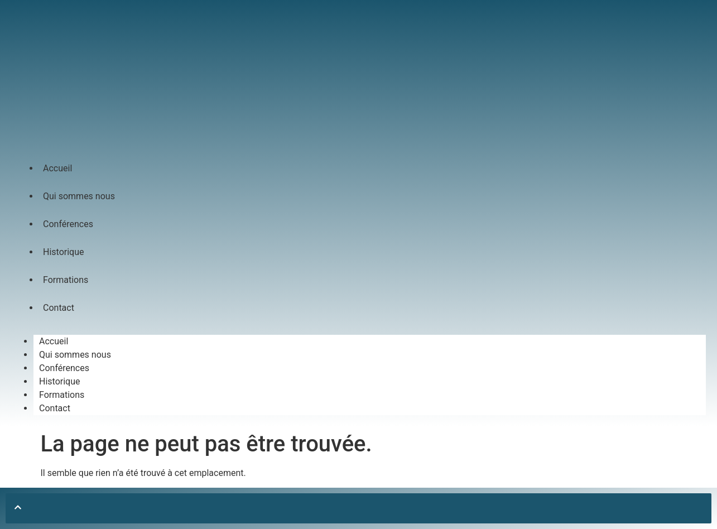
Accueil (57, 168)
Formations (65, 280)
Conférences (68, 224)
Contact (58, 307)
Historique (63, 252)
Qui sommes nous (79, 196)
